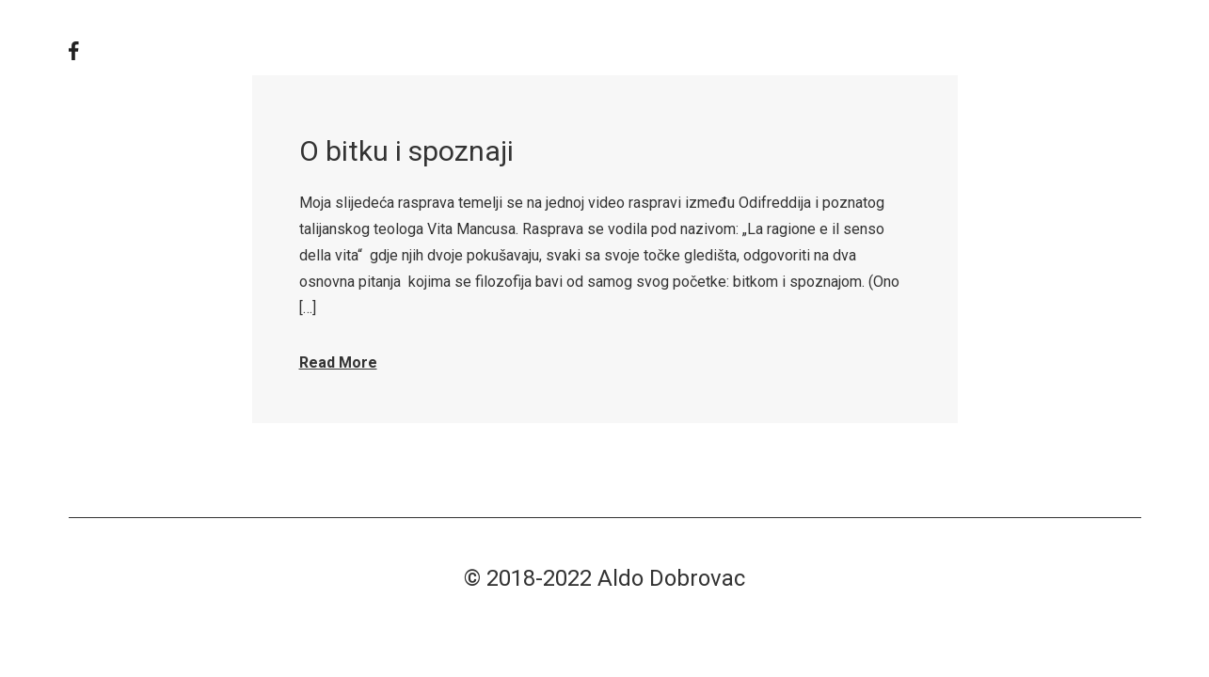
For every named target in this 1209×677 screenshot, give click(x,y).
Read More (338, 362)
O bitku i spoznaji (406, 150)
